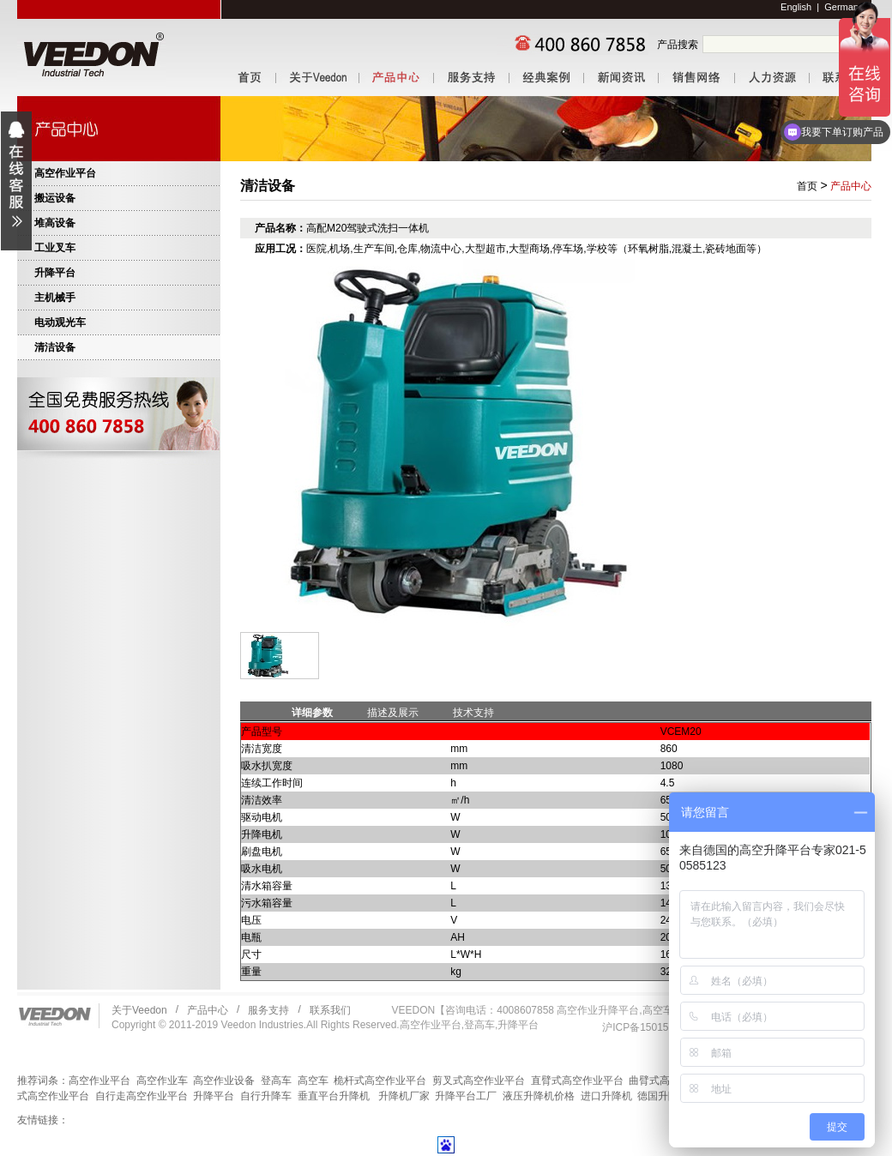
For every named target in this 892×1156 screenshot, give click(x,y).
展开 (16, 180)
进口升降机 (606, 1096)
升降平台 (54, 273)
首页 (807, 186)
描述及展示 (393, 713)
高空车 (313, 1081)
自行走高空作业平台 (141, 1096)
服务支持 (268, 1010)
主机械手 (54, 298)
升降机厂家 (404, 1096)
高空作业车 (162, 1081)
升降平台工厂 (466, 1096)
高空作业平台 (65, 173)
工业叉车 (54, 248)
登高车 (276, 1081)
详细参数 (312, 713)
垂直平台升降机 (334, 1096)
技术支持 (473, 713)
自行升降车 (266, 1096)
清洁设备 (54, 347)
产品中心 (850, 186)
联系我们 (330, 1010)
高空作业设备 (224, 1081)
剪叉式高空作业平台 (478, 1081)
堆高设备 (54, 223)
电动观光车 (60, 322)
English (795, 7)
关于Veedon (139, 1010)
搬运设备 (54, 198)
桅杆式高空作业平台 (380, 1081)
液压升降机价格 (539, 1096)
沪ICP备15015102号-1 (653, 1027)
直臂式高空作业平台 (577, 1081)
